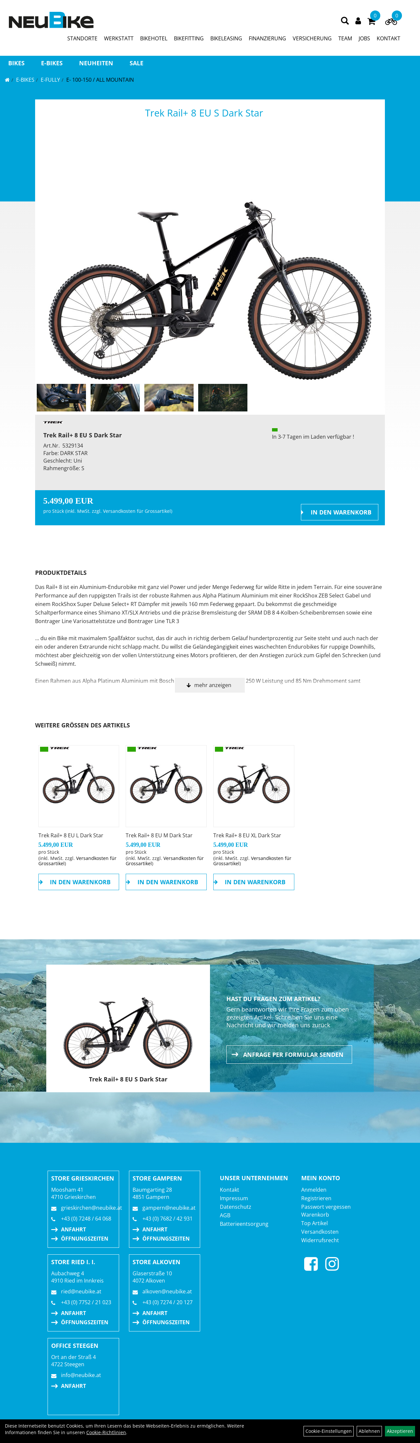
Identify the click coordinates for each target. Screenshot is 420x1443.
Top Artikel (314, 1223)
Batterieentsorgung (244, 1223)
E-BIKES (52, 63)
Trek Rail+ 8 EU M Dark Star (159, 835)
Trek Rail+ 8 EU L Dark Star (70, 835)
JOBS (364, 38)
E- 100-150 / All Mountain (100, 79)
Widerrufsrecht (320, 1240)
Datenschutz (235, 1206)
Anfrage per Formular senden (293, 1054)
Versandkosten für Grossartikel (137, 511)
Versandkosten (320, 1231)
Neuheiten (96, 63)
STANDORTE (82, 38)
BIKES (16, 63)
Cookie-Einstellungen (328, 1431)
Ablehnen (369, 1431)
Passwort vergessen (326, 1206)
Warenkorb (315, 1214)
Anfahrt (73, 1229)
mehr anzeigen (212, 685)
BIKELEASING (226, 38)
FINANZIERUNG (267, 38)
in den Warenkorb (341, 512)
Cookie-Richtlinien (106, 1432)
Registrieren (316, 1198)
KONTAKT (388, 38)
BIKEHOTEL (153, 38)
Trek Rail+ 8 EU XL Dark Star (247, 835)
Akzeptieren (400, 1431)
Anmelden (313, 1189)
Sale (136, 63)
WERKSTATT (119, 38)
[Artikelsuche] (345, 21)
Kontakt (229, 1189)
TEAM (345, 38)
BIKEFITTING (189, 38)
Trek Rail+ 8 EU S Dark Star (204, 112)
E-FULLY (50, 79)
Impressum (234, 1198)
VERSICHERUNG (312, 38)
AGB (225, 1215)
